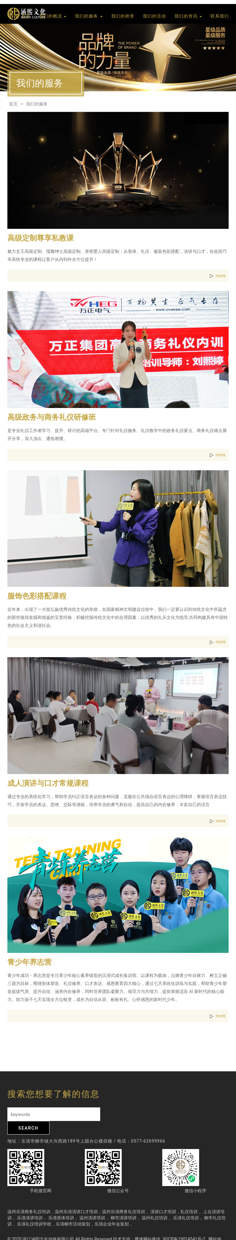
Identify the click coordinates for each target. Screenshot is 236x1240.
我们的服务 (88, 16)
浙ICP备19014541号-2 (184, 1225)
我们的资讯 (188, 16)
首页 (25, 16)
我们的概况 (52, 16)
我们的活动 (154, 16)
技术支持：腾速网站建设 (136, 1225)
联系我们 (219, 16)
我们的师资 (122, 16)
